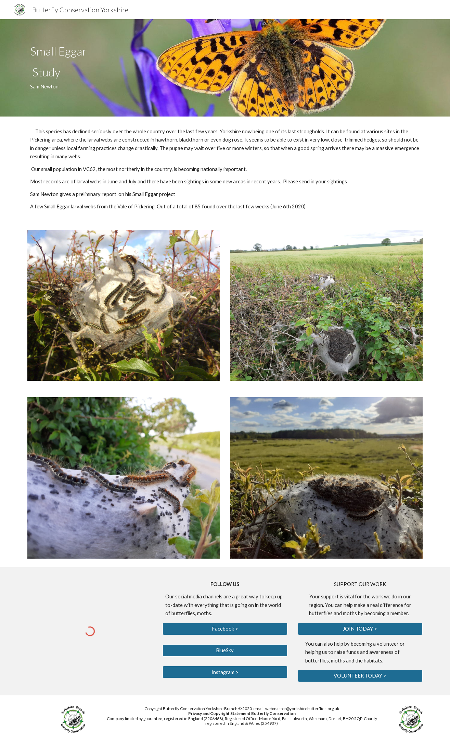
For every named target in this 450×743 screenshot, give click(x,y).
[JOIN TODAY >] (360, 628)
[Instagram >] (225, 672)
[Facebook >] (225, 628)
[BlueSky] (225, 650)
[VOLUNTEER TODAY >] (360, 676)
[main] (157, 68)
